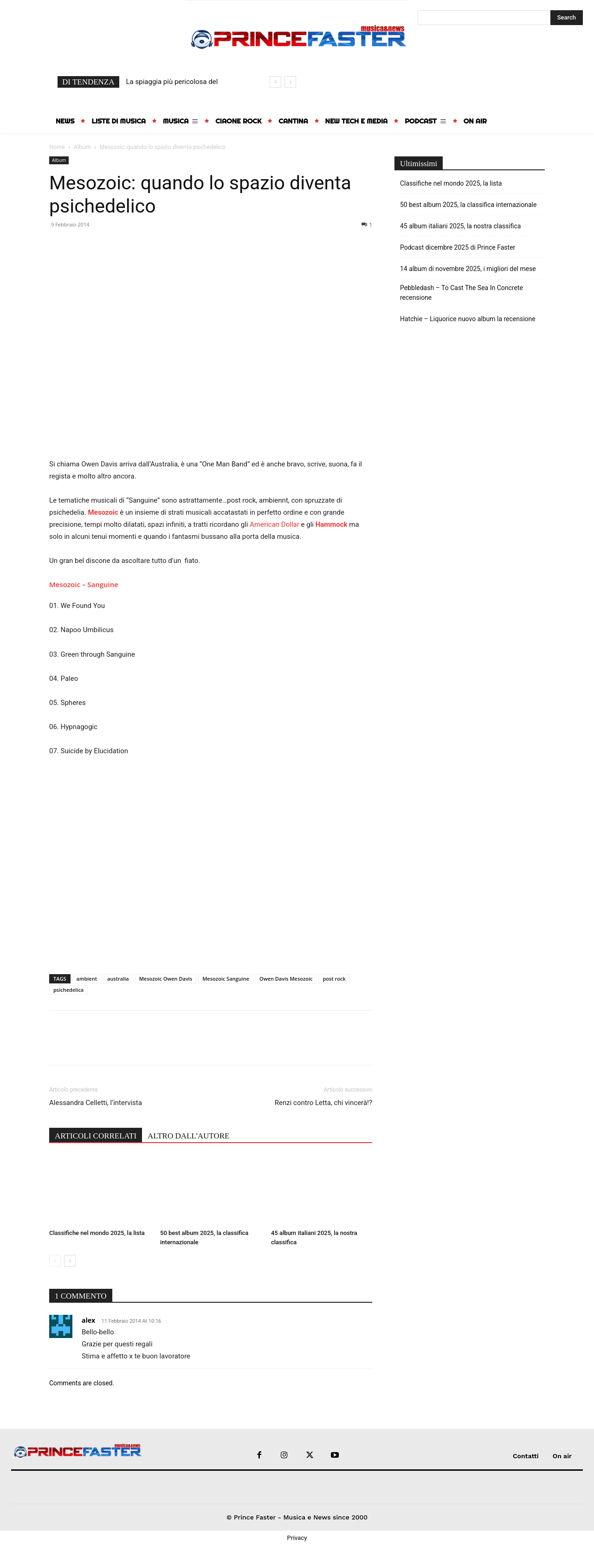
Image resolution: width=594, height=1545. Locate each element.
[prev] (275, 82)
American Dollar (274, 524)
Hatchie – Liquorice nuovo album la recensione (468, 319)
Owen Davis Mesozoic (285, 978)
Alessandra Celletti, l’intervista (95, 1103)
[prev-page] (55, 1261)
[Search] (566, 17)
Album (82, 147)
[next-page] (70, 1261)
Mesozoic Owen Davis (165, 978)
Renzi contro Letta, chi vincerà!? (323, 1103)
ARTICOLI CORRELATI (95, 1135)
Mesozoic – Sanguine (83, 584)
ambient (87, 978)
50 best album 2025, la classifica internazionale (468, 204)
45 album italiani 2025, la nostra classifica (460, 226)
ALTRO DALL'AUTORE (188, 1135)
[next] (290, 82)
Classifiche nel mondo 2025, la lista (97, 1232)
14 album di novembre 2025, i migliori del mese (468, 268)
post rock (334, 978)
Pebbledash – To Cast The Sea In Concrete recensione (461, 292)
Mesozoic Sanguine (225, 978)
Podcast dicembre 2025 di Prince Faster (457, 247)
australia (118, 978)
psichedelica (68, 989)
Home (57, 147)
